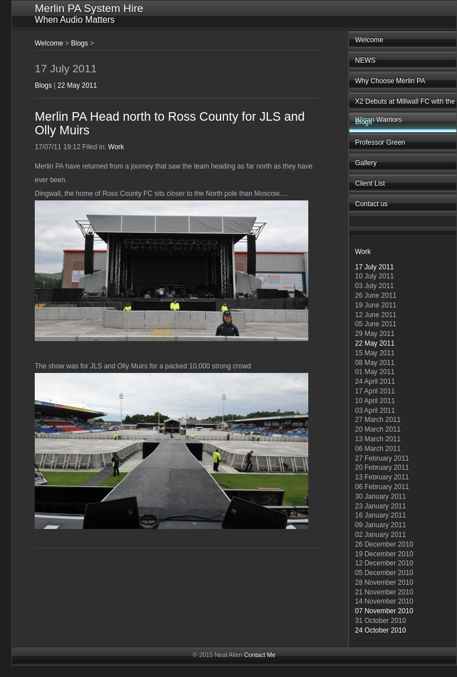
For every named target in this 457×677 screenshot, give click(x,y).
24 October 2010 (380, 630)
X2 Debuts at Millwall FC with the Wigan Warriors (405, 105)
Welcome (369, 40)
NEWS (365, 60)
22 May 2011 (374, 343)
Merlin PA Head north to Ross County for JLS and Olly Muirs (170, 123)
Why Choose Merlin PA (390, 81)
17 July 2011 (374, 267)
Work (363, 252)
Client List (370, 183)
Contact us (371, 204)
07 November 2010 (384, 611)
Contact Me (259, 654)
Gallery (366, 163)
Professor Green (380, 142)
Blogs (363, 122)
